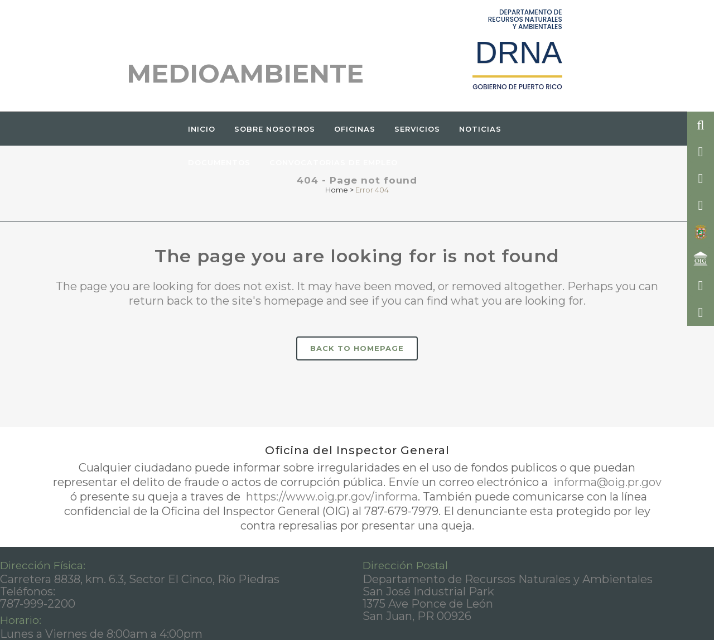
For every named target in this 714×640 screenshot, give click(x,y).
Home (336, 189)
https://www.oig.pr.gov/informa (330, 496)
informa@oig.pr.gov (606, 482)
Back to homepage (357, 348)
